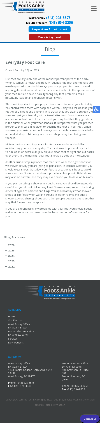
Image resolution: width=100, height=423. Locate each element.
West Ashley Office (19, 363)
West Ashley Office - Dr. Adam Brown (20, 326)
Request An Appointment (50, 29)
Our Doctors (15, 320)
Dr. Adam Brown (17, 366)
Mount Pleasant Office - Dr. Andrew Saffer (22, 333)
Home (11, 316)
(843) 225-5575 (58, 17)
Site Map (39, 404)
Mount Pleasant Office (75, 363)
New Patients (16, 342)
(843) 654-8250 (60, 22)
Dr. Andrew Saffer (72, 366)
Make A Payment (49, 37)
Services (13, 338)
